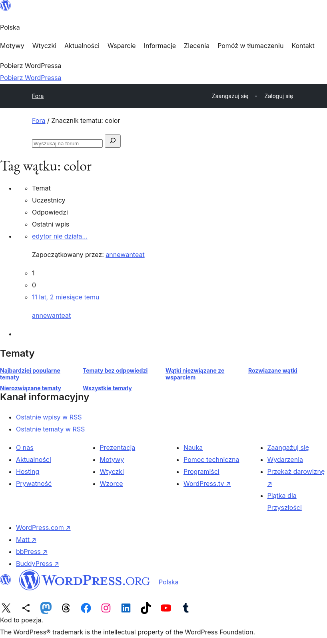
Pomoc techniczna (211, 459)
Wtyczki (112, 471)
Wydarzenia (285, 459)
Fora (38, 95)
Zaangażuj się (288, 447)
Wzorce (111, 484)
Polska (169, 582)
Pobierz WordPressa (30, 78)
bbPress (32, 552)
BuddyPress (37, 564)
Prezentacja (118, 447)
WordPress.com (43, 528)
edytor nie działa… (60, 236)
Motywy (112, 459)
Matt (26, 540)
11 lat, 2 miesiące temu (65, 297)
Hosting (27, 471)
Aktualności (33, 459)
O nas (25, 447)
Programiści (201, 471)
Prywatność (34, 484)
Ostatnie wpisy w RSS (49, 417)
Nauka (193, 447)
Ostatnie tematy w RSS (50, 429)
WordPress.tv (207, 484)
